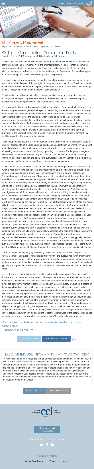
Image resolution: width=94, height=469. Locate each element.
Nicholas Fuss (56, 46)
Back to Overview (58, 390)
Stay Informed (47, 429)
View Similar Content (56, 338)
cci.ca (66, 461)
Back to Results (34, 390)
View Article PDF (29, 338)
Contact (60, 3)
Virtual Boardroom (34, 461)
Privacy (53, 461)
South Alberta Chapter (36, 46)
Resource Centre (75, 3)
